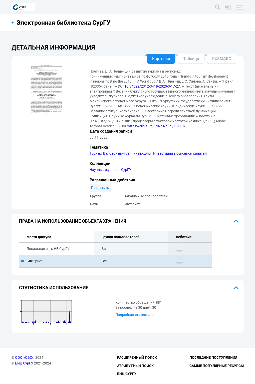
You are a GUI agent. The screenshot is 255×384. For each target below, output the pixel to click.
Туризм (96, 153)
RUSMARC (221, 58)
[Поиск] (217, 7)
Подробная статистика (134, 315)
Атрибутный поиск (135, 366)
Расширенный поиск (137, 357)
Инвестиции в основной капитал (180, 153)
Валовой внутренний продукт (127, 153)
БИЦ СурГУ (24, 363)
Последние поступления (213, 357)
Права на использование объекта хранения (72, 221)
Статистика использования (54, 287)
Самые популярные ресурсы (216, 366)
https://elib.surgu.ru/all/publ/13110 (156, 126)
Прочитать (100, 188)
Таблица (191, 58)
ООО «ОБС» (24, 357)
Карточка (161, 58)
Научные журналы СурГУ (110, 170)
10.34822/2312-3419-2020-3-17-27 (152, 86)
